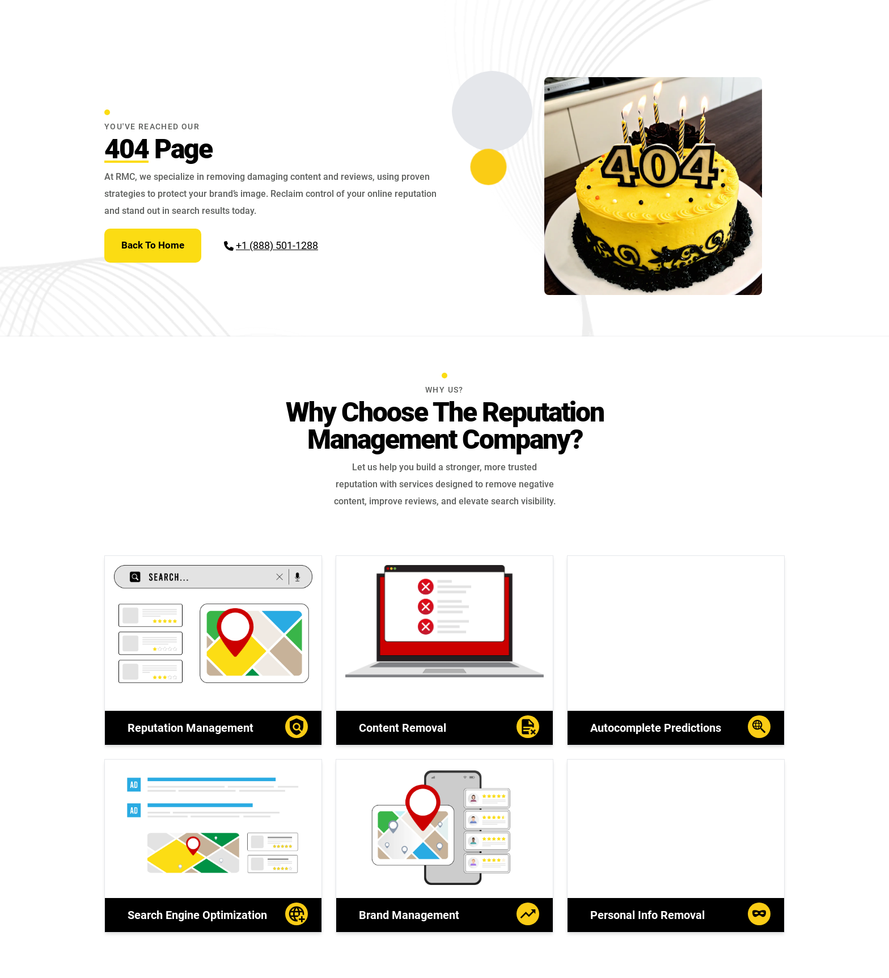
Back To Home (152, 245)
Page (158, 149)
